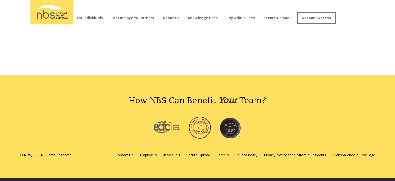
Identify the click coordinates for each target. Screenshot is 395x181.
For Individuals (90, 17)
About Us (171, 17)
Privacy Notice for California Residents (295, 155)
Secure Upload (276, 17)
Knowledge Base (203, 17)
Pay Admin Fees (240, 17)
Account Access (316, 17)
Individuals (171, 155)
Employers (148, 155)
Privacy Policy (246, 155)
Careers (222, 155)
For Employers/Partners (132, 17)
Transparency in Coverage (354, 155)
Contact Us (124, 155)
